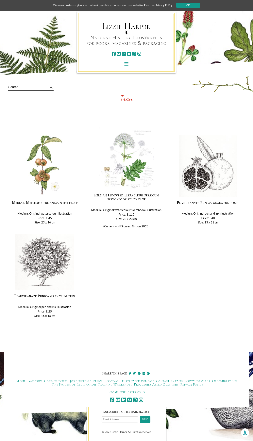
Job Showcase (80, 381)
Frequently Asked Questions (156, 384)
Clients (177, 381)
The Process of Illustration (74, 384)
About (20, 381)
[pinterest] (134, 53)
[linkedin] (124, 53)
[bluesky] (129, 53)
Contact (162, 381)
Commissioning (56, 381)
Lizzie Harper (126, 26)
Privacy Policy (191, 384)
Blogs (98, 381)
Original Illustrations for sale (129, 381)
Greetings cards (197, 381)
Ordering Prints (225, 381)
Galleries (34, 381)
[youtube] (119, 53)
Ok (188, 5)
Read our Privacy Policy (158, 5)
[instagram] (139, 53)
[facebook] (113, 53)
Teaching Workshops (115, 384)
